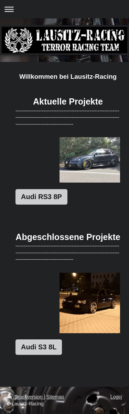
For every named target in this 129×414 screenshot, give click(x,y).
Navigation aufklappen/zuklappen (64, 9)
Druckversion (25, 397)
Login (116, 397)
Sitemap (55, 397)
